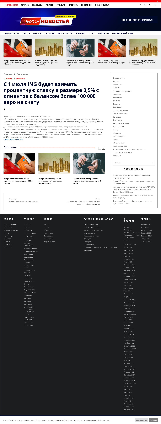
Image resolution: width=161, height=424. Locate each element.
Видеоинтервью (119, 136)
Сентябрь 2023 (130, 314)
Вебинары (81, 33)
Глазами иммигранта (28, 244)
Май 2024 (128, 291)
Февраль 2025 (129, 265)
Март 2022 (128, 366)
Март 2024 (128, 297)
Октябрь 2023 (129, 311)
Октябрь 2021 (129, 381)
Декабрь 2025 (146, 236)
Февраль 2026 (146, 230)
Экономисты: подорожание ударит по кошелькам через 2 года (80, 63)
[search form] (131, 162)
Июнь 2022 (128, 358)
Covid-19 (25, 5)
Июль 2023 (128, 320)
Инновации (86, 5)
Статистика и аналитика (122, 152)
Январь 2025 (129, 268)
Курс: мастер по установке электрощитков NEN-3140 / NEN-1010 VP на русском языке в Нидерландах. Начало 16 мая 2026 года (134, 189)
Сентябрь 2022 (130, 349)
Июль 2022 (128, 355)
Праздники (117, 107)
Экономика (37, 5)
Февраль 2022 (129, 369)
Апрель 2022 (129, 363)
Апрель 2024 (129, 294)
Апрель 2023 (129, 329)
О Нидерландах (102, 5)
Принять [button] (154, 420)
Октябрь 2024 (129, 276)
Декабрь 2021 (129, 375)
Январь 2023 (129, 337)
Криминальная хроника (122, 91)
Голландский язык (122, 33)
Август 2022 (128, 352)
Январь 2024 (129, 302)
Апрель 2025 (129, 259)
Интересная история (121, 123)
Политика (73, 5)
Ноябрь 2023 (129, 308)
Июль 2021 (128, 389)
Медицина (117, 156)
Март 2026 (145, 227)
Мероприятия (65, 33)
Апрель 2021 (129, 398)
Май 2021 (128, 395)
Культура (61, 5)
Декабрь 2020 (129, 410)
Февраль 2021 (129, 404)
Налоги (37, 33)
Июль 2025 (128, 250)
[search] (152, 162)
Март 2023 (128, 331)
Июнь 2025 (128, 253)
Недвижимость (119, 78)
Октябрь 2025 (146, 242)
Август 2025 (128, 247)
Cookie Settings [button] (141, 420)
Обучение (50, 33)
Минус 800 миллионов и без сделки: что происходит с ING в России (17, 63)
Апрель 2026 (146, 224)
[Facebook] (140, 5)
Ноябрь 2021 (129, 378)
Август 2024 (128, 282)
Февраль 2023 (129, 334)
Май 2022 (128, 360)
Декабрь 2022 (129, 340)
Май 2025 (128, 256)
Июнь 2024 (128, 288)
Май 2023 (128, 326)
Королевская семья (120, 110)
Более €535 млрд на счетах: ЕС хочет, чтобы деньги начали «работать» (143, 63)
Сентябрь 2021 (130, 384)
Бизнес (115, 139)
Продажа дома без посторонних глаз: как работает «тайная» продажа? (82, 201)
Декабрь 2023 (129, 305)
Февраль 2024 (129, 300)
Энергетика (117, 84)
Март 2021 (128, 401)
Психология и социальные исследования (129, 149)
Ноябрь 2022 (129, 343)
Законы (49, 5)
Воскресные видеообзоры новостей (29, 238)
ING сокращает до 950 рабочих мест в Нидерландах (111, 62)
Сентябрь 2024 (130, 279)
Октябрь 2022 (129, 346)
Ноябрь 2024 (129, 273)
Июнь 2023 (128, 323)
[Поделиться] (4, 109)
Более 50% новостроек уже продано (26, 200)
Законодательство (120, 113)
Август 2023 (128, 317)
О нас (92, 33)
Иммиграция (12, 33)
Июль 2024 (128, 285)
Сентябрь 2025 (130, 245)
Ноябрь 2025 (146, 239)
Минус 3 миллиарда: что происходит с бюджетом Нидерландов (46, 63)
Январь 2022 (129, 372)
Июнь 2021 (128, 392)
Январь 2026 (146, 233)
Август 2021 (128, 386)
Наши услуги (29, 287)
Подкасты (103, 33)
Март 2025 (128, 262)
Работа (26, 33)
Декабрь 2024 (129, 271)
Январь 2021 (129, 407)
